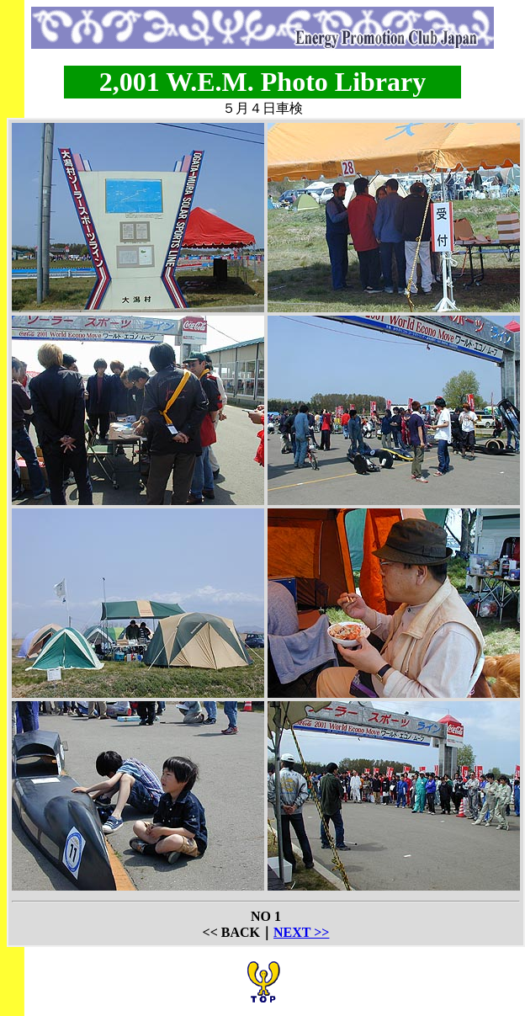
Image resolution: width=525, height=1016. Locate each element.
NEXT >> (301, 932)
